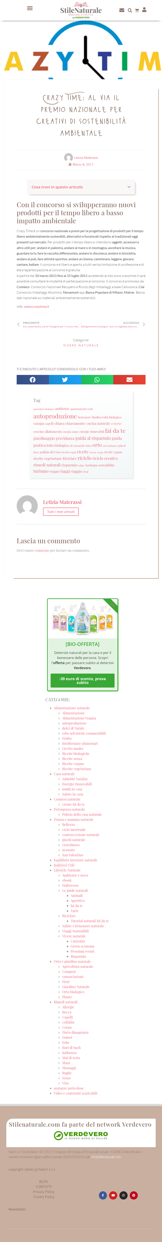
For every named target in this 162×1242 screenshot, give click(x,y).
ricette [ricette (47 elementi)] (83, 451)
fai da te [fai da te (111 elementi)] (115, 430)
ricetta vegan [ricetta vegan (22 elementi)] (69, 452)
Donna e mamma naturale (73, 819)
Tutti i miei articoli (60, 511)
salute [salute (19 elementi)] (81, 465)
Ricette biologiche (75, 753)
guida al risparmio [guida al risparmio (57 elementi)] (93, 438)
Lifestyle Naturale (67, 870)
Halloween (70, 885)
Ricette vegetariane (76, 769)
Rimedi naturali (66, 1002)
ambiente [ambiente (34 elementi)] (62, 408)
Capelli (67, 1017)
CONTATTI (44, 1186)
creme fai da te (73, 804)
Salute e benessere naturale (83, 926)
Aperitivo (78, 900)
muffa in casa (72, 789)
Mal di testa (71, 1057)
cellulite (68, 1022)
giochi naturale (73, 840)
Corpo (67, 1027)
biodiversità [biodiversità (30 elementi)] (100, 417)
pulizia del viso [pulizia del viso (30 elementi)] (50, 452)
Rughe (67, 1073)
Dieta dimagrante (75, 1032)
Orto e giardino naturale (72, 961)
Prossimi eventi (82, 951)
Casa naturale (64, 774)
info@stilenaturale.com (106, 1157)
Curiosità (78, 941)
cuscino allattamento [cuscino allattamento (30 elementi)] (47, 431)
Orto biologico (73, 992)
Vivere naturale (81, 345)
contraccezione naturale (81, 834)
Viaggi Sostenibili (75, 931)
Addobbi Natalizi (75, 779)
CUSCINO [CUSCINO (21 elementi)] (116, 423)
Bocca (66, 1012)
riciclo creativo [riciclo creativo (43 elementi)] (105, 458)
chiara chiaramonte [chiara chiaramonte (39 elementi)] (69, 423)
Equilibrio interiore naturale (75, 860)
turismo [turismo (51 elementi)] (41, 471)
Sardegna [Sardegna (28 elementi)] (91, 465)
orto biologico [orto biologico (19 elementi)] (110, 445)
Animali (77, 895)
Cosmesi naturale (67, 799)
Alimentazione (73, 713)
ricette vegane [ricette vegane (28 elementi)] (113, 452)
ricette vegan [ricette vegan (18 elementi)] (96, 452)
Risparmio (78, 956)
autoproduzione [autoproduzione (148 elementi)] (55, 416)
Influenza (69, 1052)
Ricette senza (72, 758)
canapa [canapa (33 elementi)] (38, 423)
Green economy (83, 946)
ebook (67, 880)
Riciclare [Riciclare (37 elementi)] (70, 458)
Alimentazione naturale (72, 708)
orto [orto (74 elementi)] (97, 444)
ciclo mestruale (74, 829)
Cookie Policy (43, 1196)
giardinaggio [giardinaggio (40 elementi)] (44, 438)
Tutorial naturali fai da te (90, 921)
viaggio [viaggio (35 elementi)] (76, 471)
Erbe (65, 1042)
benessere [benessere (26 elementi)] (84, 417)
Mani (66, 1063)
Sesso (66, 1078)
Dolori (67, 1037)
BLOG (43, 1181)
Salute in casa (72, 794)
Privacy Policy (43, 1191)
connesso (42, 550)
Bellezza (68, 824)
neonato (68, 850)
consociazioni (73, 976)
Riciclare (69, 916)
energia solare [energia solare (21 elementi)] (71, 431)
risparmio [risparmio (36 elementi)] (69, 465)
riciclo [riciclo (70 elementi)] (85, 458)
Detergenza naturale (69, 809)
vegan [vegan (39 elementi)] (54, 471)
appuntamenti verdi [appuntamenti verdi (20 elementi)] (81, 409)
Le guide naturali (75, 890)
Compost (69, 971)
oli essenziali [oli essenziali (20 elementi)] (77, 445)
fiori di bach (71, 1047)
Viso (65, 1083)
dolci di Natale (73, 728)
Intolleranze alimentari (80, 743)
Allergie (68, 1007)
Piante (67, 997)
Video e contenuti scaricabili (75, 1093)
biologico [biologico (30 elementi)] (115, 417)
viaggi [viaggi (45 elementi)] (64, 471)
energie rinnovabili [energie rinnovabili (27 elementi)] (92, 432)
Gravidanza (71, 845)
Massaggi (69, 1068)
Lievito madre (72, 748)
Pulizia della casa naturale (82, 814)
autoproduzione (74, 723)
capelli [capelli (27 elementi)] (49, 424)
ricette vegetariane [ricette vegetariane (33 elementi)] (47, 458)
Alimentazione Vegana (79, 718)
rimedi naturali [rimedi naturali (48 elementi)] (47, 464)
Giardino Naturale (76, 987)
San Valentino (72, 855)
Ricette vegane (73, 763)
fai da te (77, 905)
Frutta (67, 738)
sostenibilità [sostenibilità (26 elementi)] (106, 465)
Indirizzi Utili (64, 865)
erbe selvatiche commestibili (84, 733)
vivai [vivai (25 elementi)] (85, 471)
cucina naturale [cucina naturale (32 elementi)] (98, 423)
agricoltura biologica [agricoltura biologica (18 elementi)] (43, 409)
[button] (30, 8)
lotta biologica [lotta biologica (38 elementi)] (58, 445)
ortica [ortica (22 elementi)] (88, 445)
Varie (74, 910)
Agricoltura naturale (77, 966)
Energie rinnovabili (77, 784)
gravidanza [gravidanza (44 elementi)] (65, 438)
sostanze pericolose (69, 1088)
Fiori (66, 981)
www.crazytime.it (36, 306)
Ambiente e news (75, 875)
